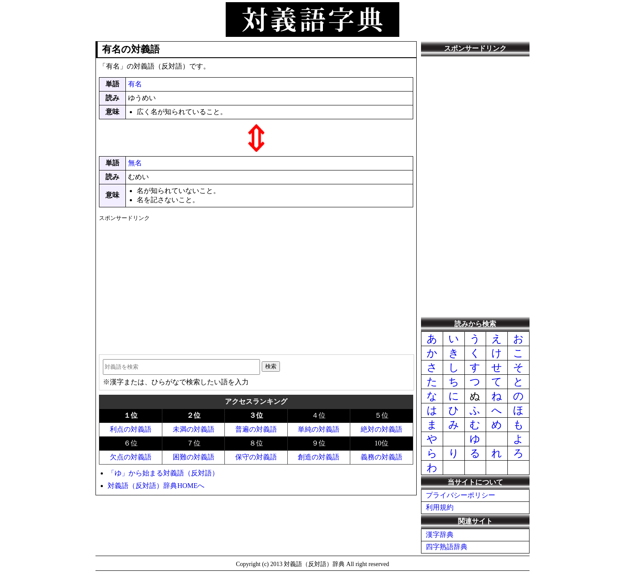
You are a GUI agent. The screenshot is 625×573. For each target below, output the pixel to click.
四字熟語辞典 (446, 546)
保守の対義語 (256, 457)
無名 (135, 163)
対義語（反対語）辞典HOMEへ (156, 485)
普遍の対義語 (256, 429)
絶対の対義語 (381, 429)
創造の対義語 (318, 457)
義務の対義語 (381, 457)
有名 (135, 84)
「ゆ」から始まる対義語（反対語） (163, 473)
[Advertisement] (256, 285)
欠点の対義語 (130, 457)
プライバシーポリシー (460, 495)
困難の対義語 (193, 457)
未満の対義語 (193, 429)
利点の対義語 (130, 429)
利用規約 (440, 507)
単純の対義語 (318, 429)
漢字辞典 (440, 534)
